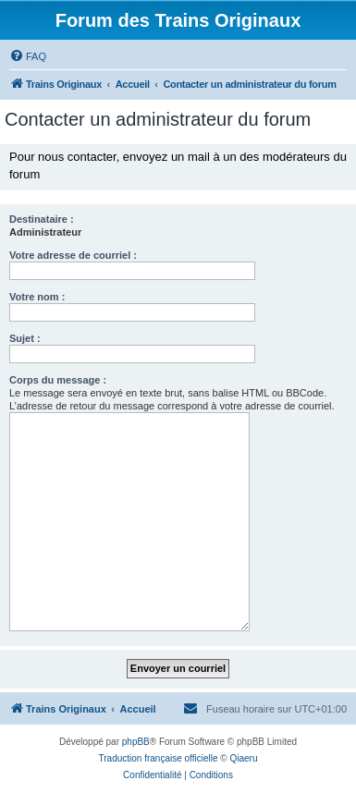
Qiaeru (243, 758)
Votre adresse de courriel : (73, 255)
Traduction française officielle (158, 758)
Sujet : (25, 338)
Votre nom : (37, 296)
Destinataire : (41, 219)
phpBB (136, 742)
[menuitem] (27, 56)
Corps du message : (57, 379)
